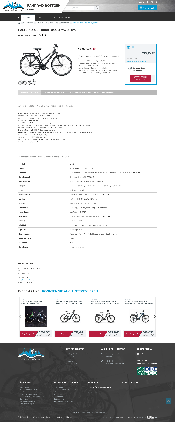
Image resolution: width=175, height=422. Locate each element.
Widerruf (57, 392)
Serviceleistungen (27, 404)
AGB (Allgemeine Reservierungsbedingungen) (65, 388)
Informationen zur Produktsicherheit (92, 93)
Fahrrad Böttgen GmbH (126, 417)
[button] (155, 316)
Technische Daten (53, 93)
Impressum (58, 394)
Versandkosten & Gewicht (136, 61)
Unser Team (24, 387)
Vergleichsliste (93, 392)
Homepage (74, 412)
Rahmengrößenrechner (63, 401)
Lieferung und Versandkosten (32, 397)
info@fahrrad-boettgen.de (112, 363)
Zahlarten (24, 399)
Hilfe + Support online (28, 394)
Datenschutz (59, 399)
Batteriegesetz (60, 397)
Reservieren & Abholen (138, 77)
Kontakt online (26, 392)
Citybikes (54, 23)
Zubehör (51, 17)
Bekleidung (64, 17)
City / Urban (41, 23)
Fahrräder (28, 17)
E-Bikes (40, 17)
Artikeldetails (29, 93)
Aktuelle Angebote (27, 401)
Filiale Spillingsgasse (28, 389)
